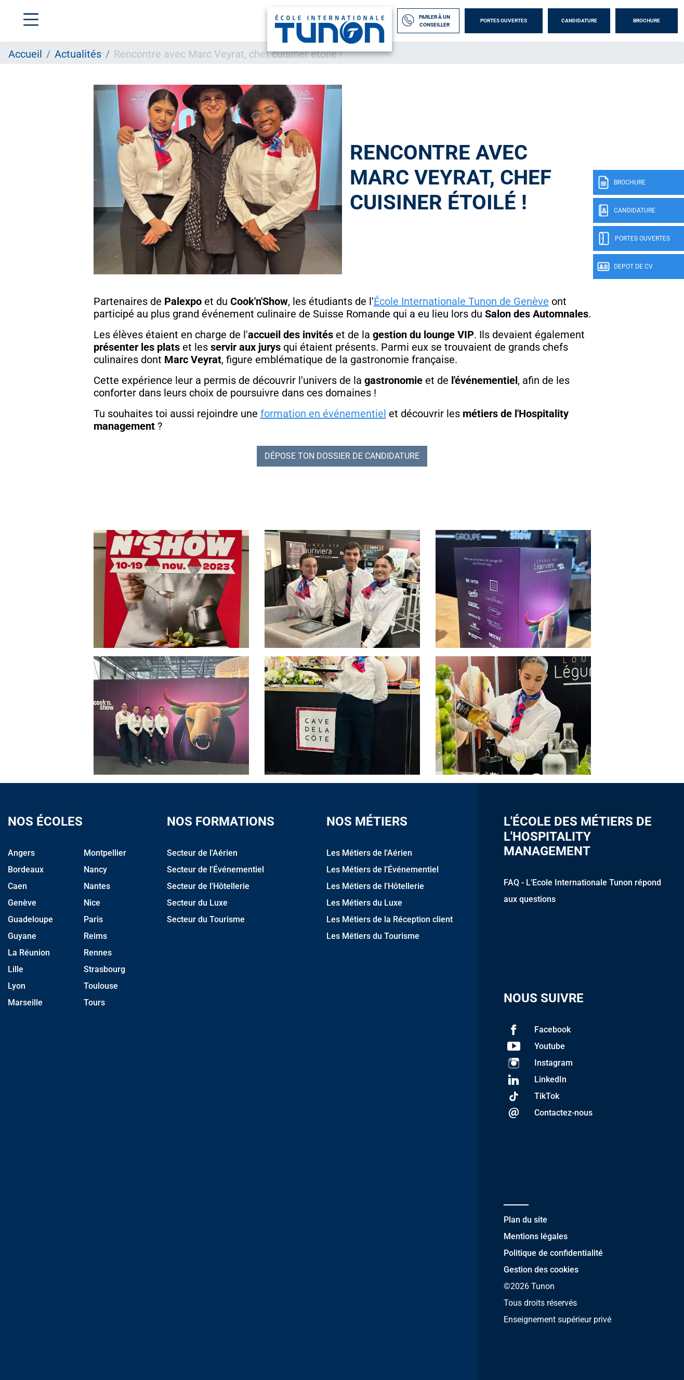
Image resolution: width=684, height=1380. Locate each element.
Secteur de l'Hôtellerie (208, 886)
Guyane (22, 936)
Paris (93, 919)
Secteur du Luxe (197, 903)
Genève (22, 903)
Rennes (98, 953)
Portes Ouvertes (503, 20)
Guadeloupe (30, 919)
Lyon (16, 986)
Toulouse (101, 986)
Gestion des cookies (541, 1270)
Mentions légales (536, 1236)
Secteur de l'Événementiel (215, 869)
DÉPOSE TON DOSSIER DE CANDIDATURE (342, 456)
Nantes (97, 886)
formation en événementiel (323, 413)
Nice (92, 903)
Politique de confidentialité (553, 1253)
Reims (95, 936)
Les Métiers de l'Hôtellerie (375, 886)
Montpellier (105, 853)
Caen (17, 886)
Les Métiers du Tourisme (372, 936)
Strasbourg (104, 969)
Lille (15, 969)
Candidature (579, 20)
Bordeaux (26, 869)
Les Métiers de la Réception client (389, 919)
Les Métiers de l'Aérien (369, 853)
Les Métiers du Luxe (364, 903)
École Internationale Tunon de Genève (461, 301)
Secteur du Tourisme (206, 919)
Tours (94, 1002)
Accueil (25, 54)
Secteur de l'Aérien (202, 853)
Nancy (95, 869)
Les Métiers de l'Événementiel (382, 869)
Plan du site (525, 1220)
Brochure (646, 20)
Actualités (78, 54)
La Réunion (29, 953)
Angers (21, 853)
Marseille (25, 1002)
